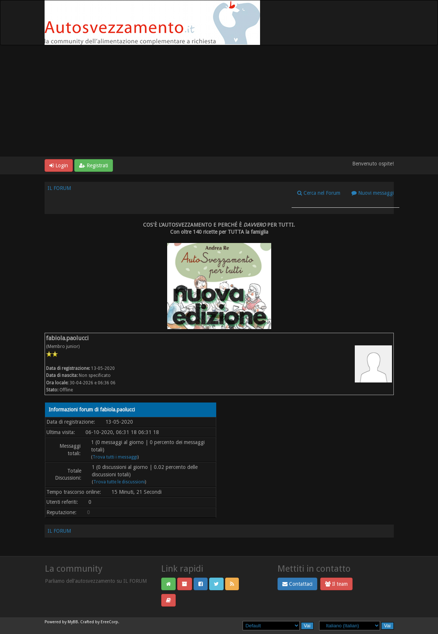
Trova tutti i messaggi (115, 457)
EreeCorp (109, 622)
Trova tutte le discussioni (119, 481)
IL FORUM (59, 188)
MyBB (73, 622)
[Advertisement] (219, 101)
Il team (336, 584)
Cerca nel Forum (318, 193)
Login (58, 165)
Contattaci (297, 584)
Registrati (93, 165)
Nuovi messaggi (372, 193)
